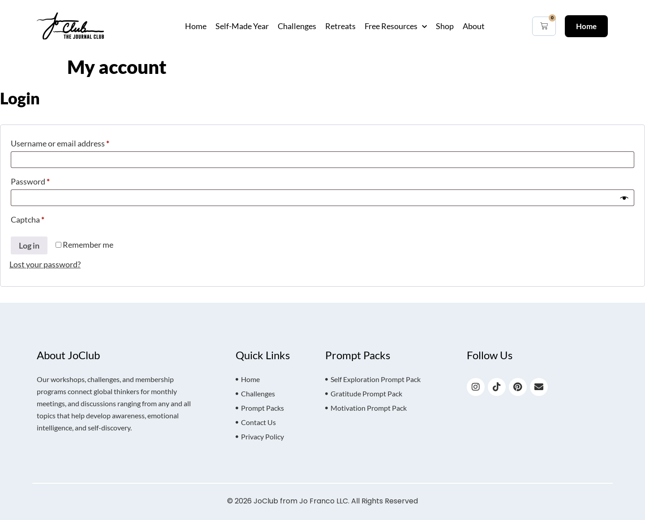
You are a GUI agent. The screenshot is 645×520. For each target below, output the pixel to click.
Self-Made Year (242, 26)
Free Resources (396, 25)
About (474, 26)
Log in (29, 245)
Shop (445, 26)
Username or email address (76, 141)
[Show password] (624, 198)
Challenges (297, 26)
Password (46, 179)
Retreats (340, 26)
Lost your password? (45, 264)
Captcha (27, 219)
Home (195, 26)
